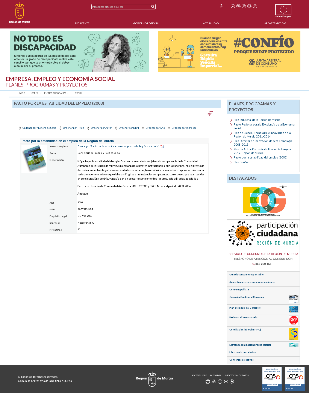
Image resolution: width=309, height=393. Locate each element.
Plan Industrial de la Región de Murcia (257, 119)
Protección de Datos (236, 375)
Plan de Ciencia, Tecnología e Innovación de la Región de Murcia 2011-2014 (262, 134)
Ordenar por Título (71, 127)
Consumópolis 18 (239, 289)
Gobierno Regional (146, 23)
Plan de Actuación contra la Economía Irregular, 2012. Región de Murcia (263, 151)
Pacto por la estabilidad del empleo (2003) (260, 157)
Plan (241, 162)
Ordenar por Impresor (181, 127)
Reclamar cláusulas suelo (243, 317)
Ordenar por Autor (99, 127)
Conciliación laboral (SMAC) (245, 329)
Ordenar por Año (153, 127)
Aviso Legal (216, 375)
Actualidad (211, 23)
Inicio (22, 93)
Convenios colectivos (241, 359)
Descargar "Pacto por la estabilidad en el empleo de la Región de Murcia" (118, 146)
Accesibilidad (199, 375)
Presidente (82, 23)
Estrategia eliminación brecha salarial (250, 344)
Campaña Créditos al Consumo (246, 297)
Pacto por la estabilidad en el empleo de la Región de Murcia (67, 141)
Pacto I (78, 93)
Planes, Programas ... (56, 93)
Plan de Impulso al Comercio (245, 307)
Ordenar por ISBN (126, 127)
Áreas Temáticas (275, 23)
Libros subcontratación (242, 352)
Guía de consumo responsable (246, 274)
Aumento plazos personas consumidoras (252, 282)
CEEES (35, 93)
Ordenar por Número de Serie (37, 127)
